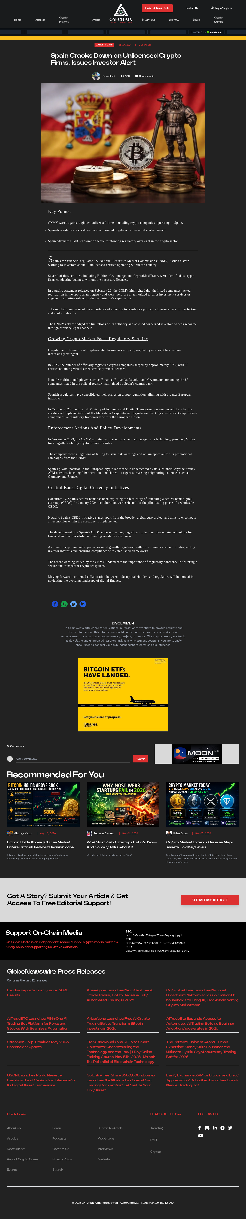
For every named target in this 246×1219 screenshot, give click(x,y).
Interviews (148, 19)
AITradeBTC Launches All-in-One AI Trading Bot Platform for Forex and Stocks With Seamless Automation (37, 1023)
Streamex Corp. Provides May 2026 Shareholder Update (38, 1044)
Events (96, 19)
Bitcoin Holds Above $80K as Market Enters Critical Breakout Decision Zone (40, 845)
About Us (14, 1128)
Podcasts (60, 1138)
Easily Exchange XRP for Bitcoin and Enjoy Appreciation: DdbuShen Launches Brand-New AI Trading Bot (202, 1080)
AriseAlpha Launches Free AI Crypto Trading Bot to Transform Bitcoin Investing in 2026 (118, 1023)
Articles (40, 19)
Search (58, 1169)
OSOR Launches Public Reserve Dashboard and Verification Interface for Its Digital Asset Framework (41, 1080)
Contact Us (192, 8)
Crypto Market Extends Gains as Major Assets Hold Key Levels (199, 845)
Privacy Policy (62, 1159)
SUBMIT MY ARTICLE (210, 900)
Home (17, 19)
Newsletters (16, 1149)
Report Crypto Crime (22, 1159)
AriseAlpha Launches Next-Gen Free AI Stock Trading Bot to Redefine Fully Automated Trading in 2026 (120, 995)
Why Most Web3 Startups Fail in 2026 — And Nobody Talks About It (122, 845)
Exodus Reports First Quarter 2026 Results (37, 993)
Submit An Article (157, 8)
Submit (140, 759)
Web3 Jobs (106, 1138)
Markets (174, 19)
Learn (196, 19)
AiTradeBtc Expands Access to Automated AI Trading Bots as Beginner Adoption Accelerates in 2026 (200, 1023)
